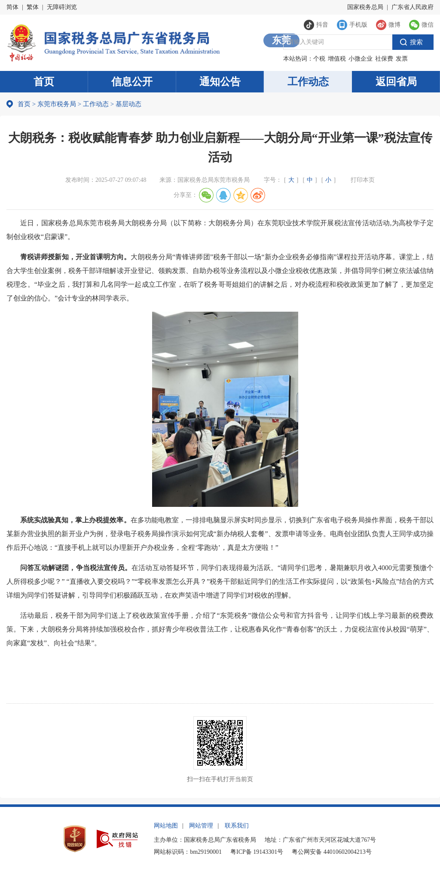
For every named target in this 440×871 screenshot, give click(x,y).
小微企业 (360, 58)
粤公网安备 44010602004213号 (332, 852)
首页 (44, 81)
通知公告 (220, 81)
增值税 (337, 58)
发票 (402, 58)
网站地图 (166, 825)
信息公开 (132, 81)
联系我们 (237, 825)
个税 (319, 58)
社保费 (384, 58)
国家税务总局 (365, 7)
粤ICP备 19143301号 (256, 852)
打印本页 (363, 180)
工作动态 (308, 81)
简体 (12, 7)
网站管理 (201, 825)
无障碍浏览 (62, 7)
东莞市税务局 (56, 104)
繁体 (33, 7)
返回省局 (396, 81)
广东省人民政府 (412, 7)
